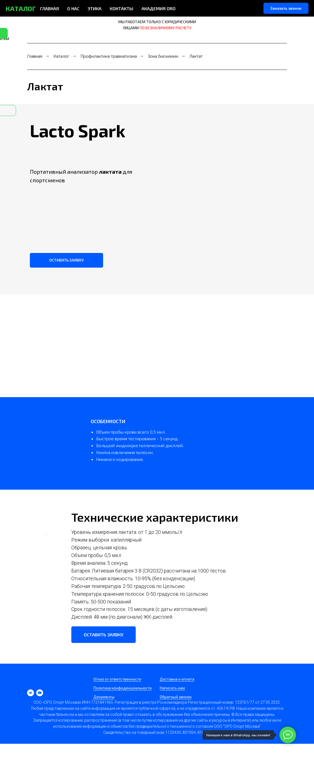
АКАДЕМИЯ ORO (159, 8)
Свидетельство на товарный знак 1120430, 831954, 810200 (157, 732)
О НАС (73, 8)
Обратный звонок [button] (176, 696)
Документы (103, 696)
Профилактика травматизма (108, 56)
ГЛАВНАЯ (49, 8)
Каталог (61, 56)
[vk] (30, 692)
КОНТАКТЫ (121, 8)
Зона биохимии (163, 56)
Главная (34, 56)
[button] (285, 8)
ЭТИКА (94, 8)
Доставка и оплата (177, 679)
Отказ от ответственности (117, 679)
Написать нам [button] (172, 687)
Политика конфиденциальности (122, 687)
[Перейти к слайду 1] (46, 534)
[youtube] (39, 692)
